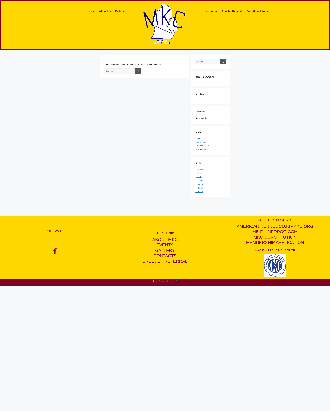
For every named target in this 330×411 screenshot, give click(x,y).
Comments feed (202, 145)
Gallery (119, 11)
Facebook (199, 169)
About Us (105, 11)
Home (91, 11)
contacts (165, 255)
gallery (165, 250)
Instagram (200, 184)
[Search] (138, 71)
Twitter (198, 173)
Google (198, 177)
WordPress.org (201, 149)
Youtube (199, 191)
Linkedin (199, 180)
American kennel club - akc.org (275, 226)
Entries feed (200, 142)
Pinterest (199, 188)
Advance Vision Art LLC (168, 281)
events (165, 244)
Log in (198, 138)
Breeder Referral (232, 11)
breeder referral (165, 261)
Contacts (211, 11)
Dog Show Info (257, 11)
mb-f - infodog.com (275, 231)
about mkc (165, 239)
